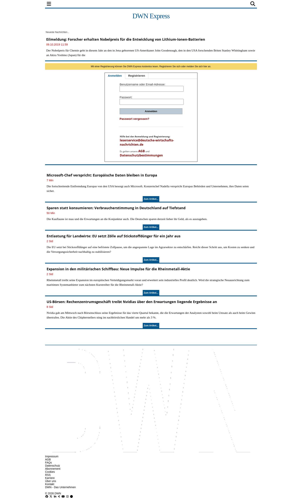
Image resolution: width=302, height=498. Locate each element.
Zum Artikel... (151, 199)
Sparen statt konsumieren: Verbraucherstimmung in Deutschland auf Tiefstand (116, 208)
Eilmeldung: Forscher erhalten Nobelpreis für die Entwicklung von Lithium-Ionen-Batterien (125, 39)
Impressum (51, 456)
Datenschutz (52, 465)
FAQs (48, 462)
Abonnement (52, 468)
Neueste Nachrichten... (57, 32)
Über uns (50, 481)
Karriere (50, 478)
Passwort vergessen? (134, 118)
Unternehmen (142, 4)
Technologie (167, 4)
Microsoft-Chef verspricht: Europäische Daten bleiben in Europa (102, 175)
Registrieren (136, 75)
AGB (141, 151)
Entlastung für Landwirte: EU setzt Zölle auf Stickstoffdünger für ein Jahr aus (113, 236)
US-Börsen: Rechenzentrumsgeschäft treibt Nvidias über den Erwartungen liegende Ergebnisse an (132, 301)
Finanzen (96, 4)
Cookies (50, 471)
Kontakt (49, 484)
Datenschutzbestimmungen (141, 155)
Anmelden (115, 75)
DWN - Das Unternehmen (60, 487)
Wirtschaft (117, 4)
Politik (78, 4)
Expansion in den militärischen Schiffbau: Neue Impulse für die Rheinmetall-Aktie (118, 269)
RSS (48, 474)
